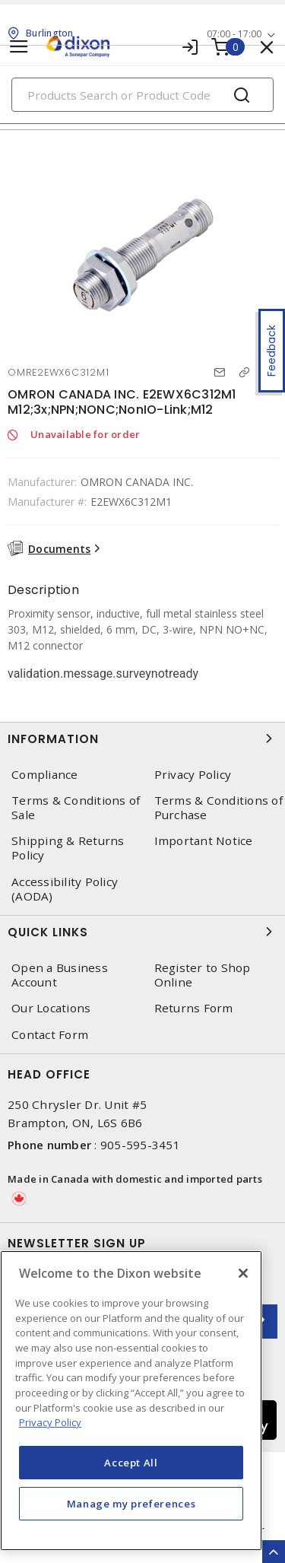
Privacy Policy (193, 774)
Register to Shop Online (202, 975)
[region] (131, 1400)
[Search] (142, 95)
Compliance (44, 774)
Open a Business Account (59, 975)
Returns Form (193, 1008)
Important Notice (203, 841)
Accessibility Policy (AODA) (64, 889)
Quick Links (142, 931)
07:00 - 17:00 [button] (234, 33)
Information (142, 738)
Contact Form (49, 1035)
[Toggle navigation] (19, 47)
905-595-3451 (140, 1144)
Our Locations (50, 1008)
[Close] (243, 1273)
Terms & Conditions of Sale (75, 807)
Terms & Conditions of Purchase (218, 807)
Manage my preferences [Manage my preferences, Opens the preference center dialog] (131, 1504)
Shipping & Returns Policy (68, 848)
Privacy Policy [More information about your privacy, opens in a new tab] (50, 1422)
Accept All (131, 1462)
